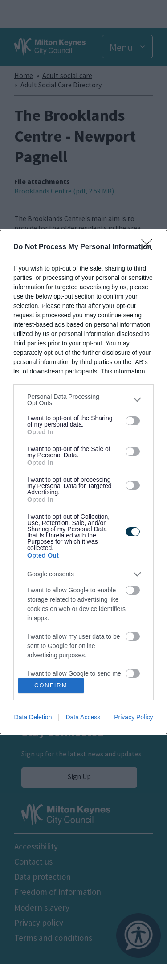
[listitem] (83, 400)
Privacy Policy (133, 717)
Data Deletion (33, 717)
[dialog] (83, 482)
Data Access (82, 717)
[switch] (133, 420)
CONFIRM (51, 685)
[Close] (149, 247)
